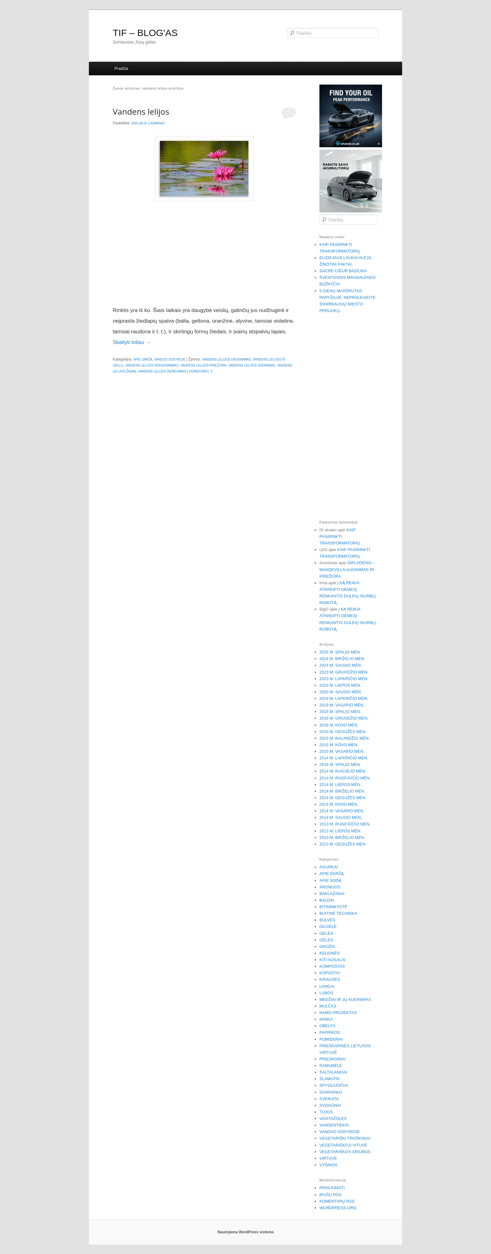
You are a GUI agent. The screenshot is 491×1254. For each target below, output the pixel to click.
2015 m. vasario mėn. (341, 751)
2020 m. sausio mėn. (340, 691)
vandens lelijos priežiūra (203, 365)
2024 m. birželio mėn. (342, 658)
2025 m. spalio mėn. (340, 652)
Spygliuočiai (333, 1085)
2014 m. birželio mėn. (342, 791)
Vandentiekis (334, 1125)
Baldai (326, 900)
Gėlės (326, 933)
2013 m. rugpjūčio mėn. (344, 824)
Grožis (327, 946)
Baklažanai (331, 893)
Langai (326, 986)
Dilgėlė (328, 926)
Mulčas (327, 1006)
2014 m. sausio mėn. (340, 817)
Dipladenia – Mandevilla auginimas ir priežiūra (347, 569)
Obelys (327, 1025)
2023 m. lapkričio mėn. (343, 678)
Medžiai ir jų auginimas (345, 999)
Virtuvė (328, 1158)
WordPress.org (337, 1207)
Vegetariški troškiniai (344, 1138)
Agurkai (328, 867)
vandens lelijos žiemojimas (162, 371)
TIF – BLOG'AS (145, 33)
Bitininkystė (333, 906)
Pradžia (121, 68)
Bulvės (327, 920)
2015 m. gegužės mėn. (342, 731)
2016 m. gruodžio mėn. (344, 718)
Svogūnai (330, 1105)
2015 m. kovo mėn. (338, 744)
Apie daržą (143, 359)
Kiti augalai (332, 959)
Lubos (326, 993)
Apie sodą (330, 880)
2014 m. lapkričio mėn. (343, 758)
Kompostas (332, 966)
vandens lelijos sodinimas (251, 365)
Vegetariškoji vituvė (343, 1145)
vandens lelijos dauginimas (226, 359)
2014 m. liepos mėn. (340, 784)
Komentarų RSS (336, 1201)
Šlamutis (329, 1078)
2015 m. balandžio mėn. (344, 738)
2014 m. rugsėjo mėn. (342, 771)
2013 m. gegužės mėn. (342, 844)
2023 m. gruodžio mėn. (344, 672)
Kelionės (329, 953)
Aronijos (329, 887)
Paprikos (329, 1032)
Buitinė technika (338, 913)
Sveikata (329, 1098)
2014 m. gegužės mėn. (342, 797)
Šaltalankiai (333, 1072)
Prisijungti (332, 1187)
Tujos (326, 1112)
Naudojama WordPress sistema (245, 1232)
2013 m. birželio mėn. (342, 837)
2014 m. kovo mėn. (338, 804)
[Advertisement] (204, 254)
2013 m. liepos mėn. (340, 831)
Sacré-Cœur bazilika (343, 270)
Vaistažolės (333, 1118)
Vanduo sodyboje (169, 359)
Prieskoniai (332, 1059)
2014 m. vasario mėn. (341, 811)
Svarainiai (330, 1092)
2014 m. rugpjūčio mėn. (344, 778)
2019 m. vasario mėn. (341, 705)
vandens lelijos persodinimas (151, 365)
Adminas (157, 123)
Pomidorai (331, 1039)
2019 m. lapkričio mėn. (343, 698)
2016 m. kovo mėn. (338, 725)
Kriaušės (329, 979)
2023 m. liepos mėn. (340, 685)
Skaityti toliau (132, 342)
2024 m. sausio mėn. (340, 665)
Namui (326, 1019)
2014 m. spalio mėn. (340, 764)
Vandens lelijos (141, 111)
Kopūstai (329, 972)
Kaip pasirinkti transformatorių (339, 536)
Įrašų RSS (330, 1194)
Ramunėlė (330, 1065)
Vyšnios (328, 1165)
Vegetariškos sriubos (344, 1151)
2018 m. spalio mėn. (340, 711)
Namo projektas (338, 1012)
